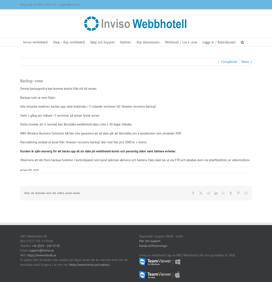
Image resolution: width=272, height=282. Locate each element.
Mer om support (149, 241)
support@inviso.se (70, 4)
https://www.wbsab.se (41, 255)
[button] (242, 42)
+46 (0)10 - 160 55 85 (45, 4)
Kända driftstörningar (153, 246)
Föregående (229, 62)
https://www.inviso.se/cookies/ (89, 265)
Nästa (245, 62)
